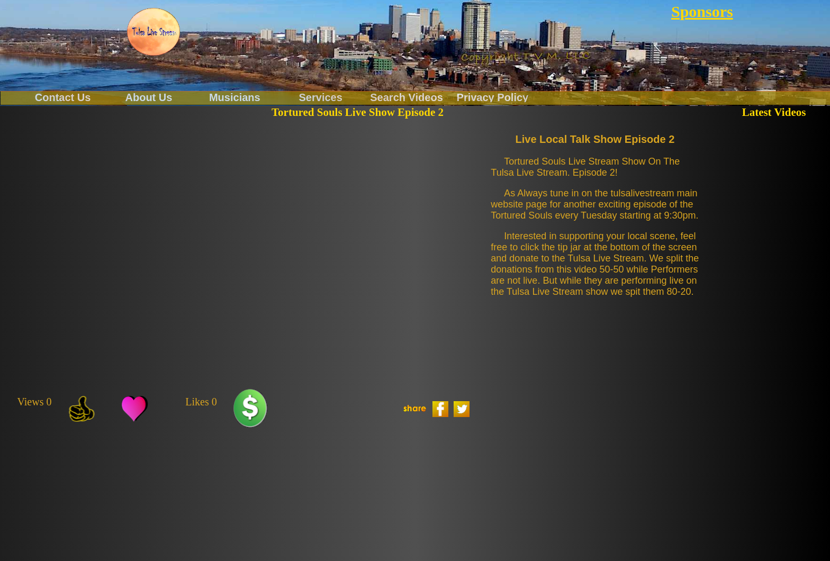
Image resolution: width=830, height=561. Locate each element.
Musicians (234, 97)
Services (320, 97)
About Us (149, 97)
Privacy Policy (493, 97)
